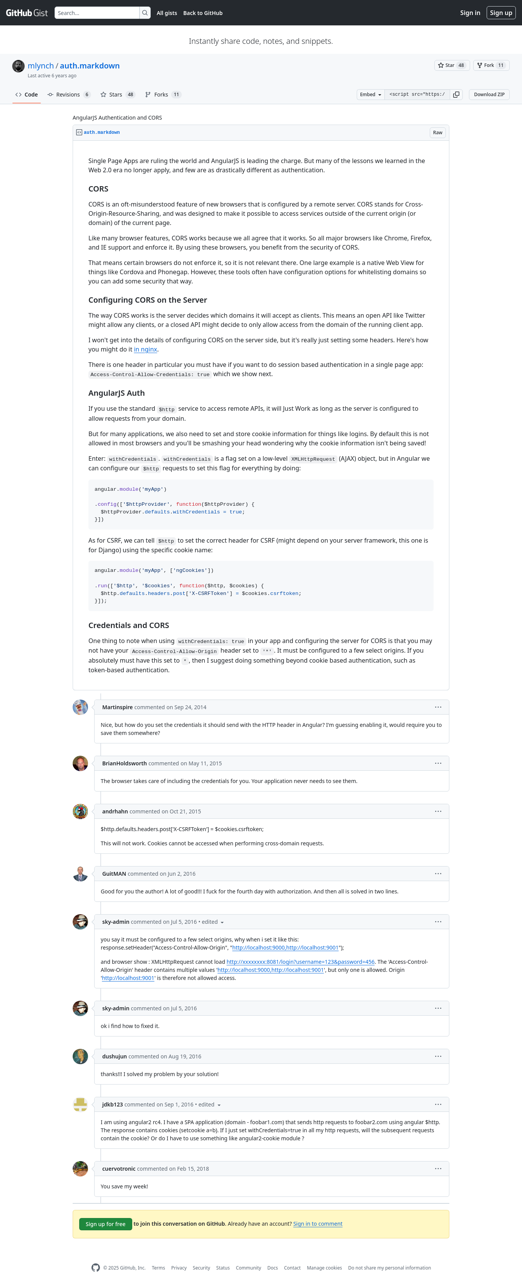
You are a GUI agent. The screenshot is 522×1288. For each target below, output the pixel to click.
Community (248, 1268)
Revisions (69, 94)
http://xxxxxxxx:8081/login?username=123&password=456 (300, 961)
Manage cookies (324, 1268)
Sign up (501, 12)
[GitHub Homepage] (95, 1268)
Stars (118, 94)
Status (223, 1268)
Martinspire (117, 707)
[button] (456, 94)
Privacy (179, 1268)
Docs (272, 1268)
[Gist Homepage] (27, 12)
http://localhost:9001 (128, 977)
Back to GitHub (203, 13)
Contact (292, 1268)
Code (26, 94)
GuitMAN (114, 873)
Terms (158, 1268)
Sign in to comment (317, 1223)
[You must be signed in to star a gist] (452, 65)
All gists (167, 13)
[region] (261, 415)
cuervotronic (119, 1168)
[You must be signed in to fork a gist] (491, 65)
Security (201, 1268)
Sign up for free (106, 1224)
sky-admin (116, 921)
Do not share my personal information (389, 1268)
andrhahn (115, 811)
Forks (163, 94)
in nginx (145, 349)
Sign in (470, 12)
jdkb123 (112, 1104)
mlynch (41, 65)
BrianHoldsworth (124, 763)
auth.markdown (90, 65)
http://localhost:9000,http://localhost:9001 (285, 947)
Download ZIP (489, 94)
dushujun (114, 1056)
